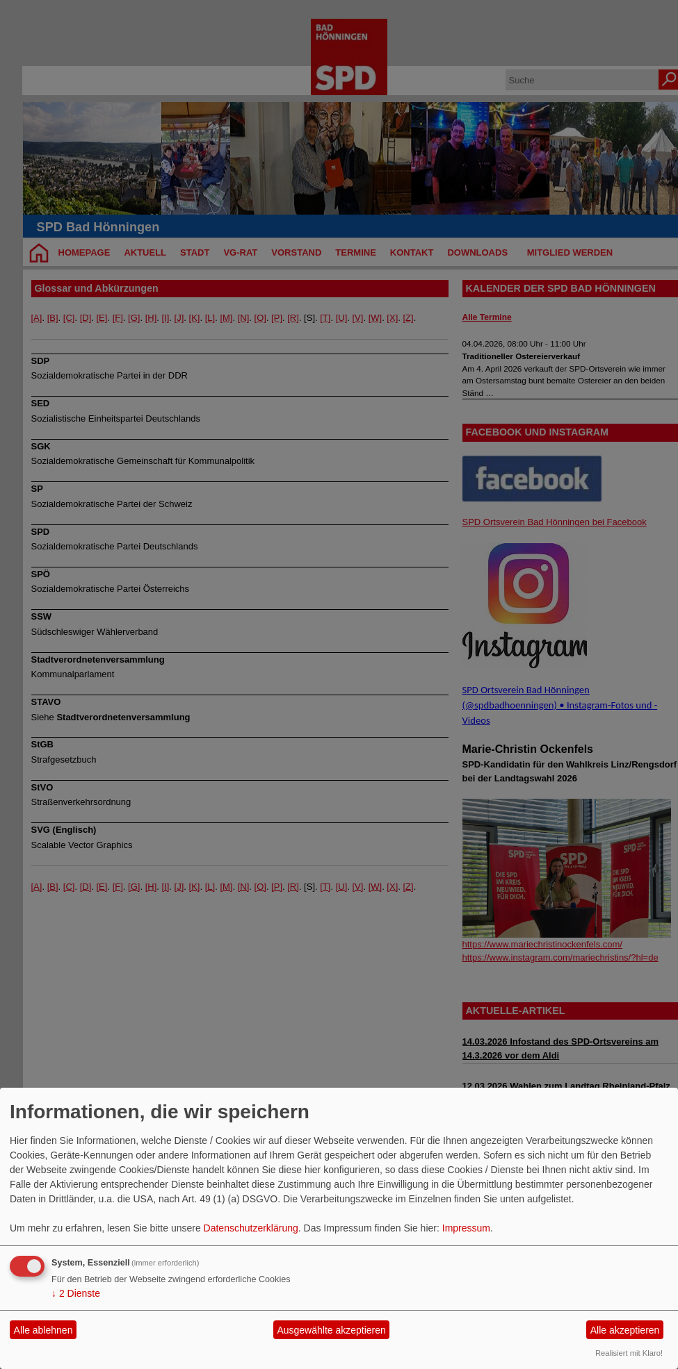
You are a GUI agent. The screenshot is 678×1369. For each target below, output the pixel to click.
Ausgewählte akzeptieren (331, 1330)
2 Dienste (75, 1293)
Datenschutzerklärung (251, 1228)
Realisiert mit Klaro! (629, 1353)
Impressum (466, 1228)
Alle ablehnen (43, 1330)
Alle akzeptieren (625, 1330)
